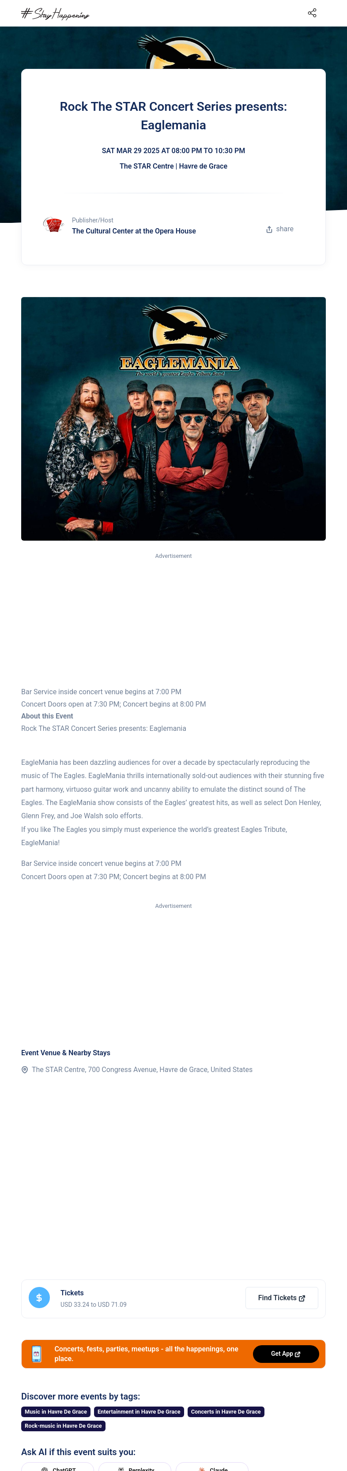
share (280, 229)
